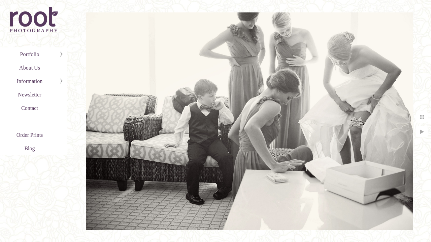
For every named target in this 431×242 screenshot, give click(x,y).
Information (29, 81)
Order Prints (29, 135)
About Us (29, 68)
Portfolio (29, 54)
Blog (29, 148)
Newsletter (29, 94)
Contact (29, 108)
